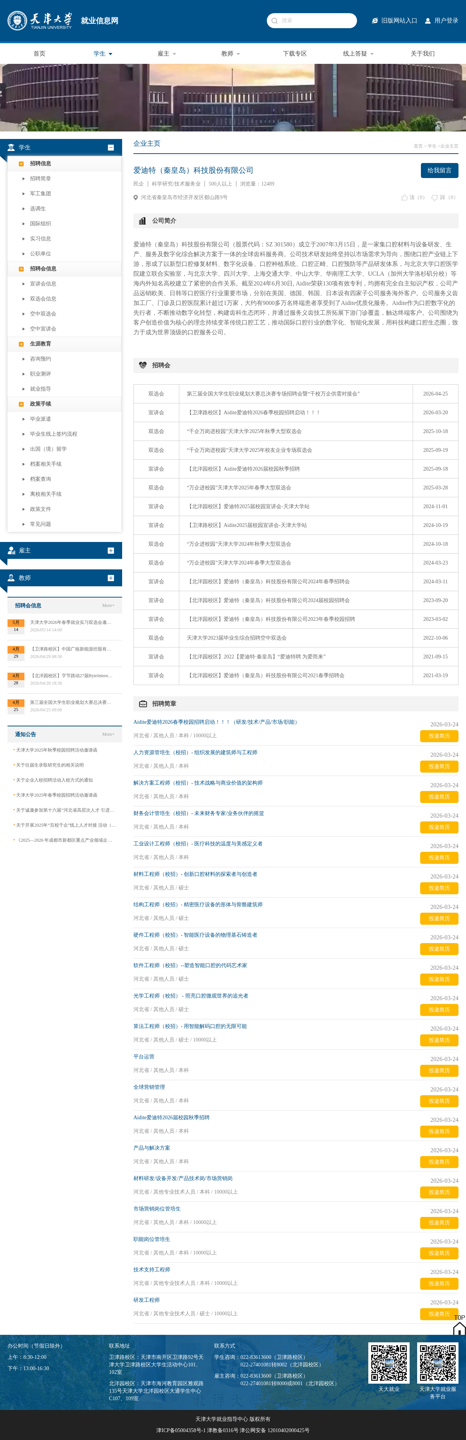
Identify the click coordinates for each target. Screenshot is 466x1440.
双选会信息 (43, 299)
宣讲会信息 (43, 284)
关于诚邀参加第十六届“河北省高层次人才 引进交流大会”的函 (64, 810)
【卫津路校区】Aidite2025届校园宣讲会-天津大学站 (247, 525)
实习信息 (40, 239)
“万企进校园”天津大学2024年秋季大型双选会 (239, 544)
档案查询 (40, 479)
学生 (103, 53)
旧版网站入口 (399, 20)
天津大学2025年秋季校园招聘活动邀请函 (55, 750)
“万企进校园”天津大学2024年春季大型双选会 (239, 563)
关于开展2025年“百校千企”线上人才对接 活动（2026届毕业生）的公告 (64, 825)
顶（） (418, 197)
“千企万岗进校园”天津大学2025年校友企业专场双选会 (249, 450)
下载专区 (295, 53)
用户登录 (446, 20)
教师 (231, 53)
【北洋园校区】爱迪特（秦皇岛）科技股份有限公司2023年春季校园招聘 (271, 619)
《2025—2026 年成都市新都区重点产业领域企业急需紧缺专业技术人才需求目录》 (64, 840)
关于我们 (423, 53)
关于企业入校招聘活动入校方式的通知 (53, 780)
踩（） (449, 197)
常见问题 (40, 524)
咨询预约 (40, 359)
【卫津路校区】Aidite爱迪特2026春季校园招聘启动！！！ (254, 412)
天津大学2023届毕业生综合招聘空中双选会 (237, 638)
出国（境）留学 (48, 449)
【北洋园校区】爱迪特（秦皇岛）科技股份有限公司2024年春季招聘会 (268, 581)
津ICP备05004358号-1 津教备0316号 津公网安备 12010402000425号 (233, 1430)
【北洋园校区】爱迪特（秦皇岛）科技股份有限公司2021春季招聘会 (266, 675)
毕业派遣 (40, 419)
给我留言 (440, 170)
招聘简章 (40, 178)
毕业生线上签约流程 (53, 434)
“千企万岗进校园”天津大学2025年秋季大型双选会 (244, 431)
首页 (39, 53)
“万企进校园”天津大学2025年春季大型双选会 (239, 488)
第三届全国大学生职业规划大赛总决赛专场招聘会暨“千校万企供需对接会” (273, 394)
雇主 (167, 53)
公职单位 (40, 254)
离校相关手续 (46, 494)
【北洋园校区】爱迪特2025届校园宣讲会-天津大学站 (248, 506)
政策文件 (40, 509)
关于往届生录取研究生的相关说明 (48, 765)
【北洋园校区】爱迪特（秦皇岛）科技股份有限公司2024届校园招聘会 (268, 600)
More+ (108, 605)
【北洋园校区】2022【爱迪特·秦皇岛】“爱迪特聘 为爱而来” (256, 657)
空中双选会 (43, 314)
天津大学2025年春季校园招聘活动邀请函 (55, 795)
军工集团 (40, 193)
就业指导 (40, 389)
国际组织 (40, 223)
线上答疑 (359, 53)
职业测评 (40, 374)
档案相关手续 (46, 464)
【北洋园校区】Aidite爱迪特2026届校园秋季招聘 (243, 469)
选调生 (38, 208)
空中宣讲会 (43, 329)
